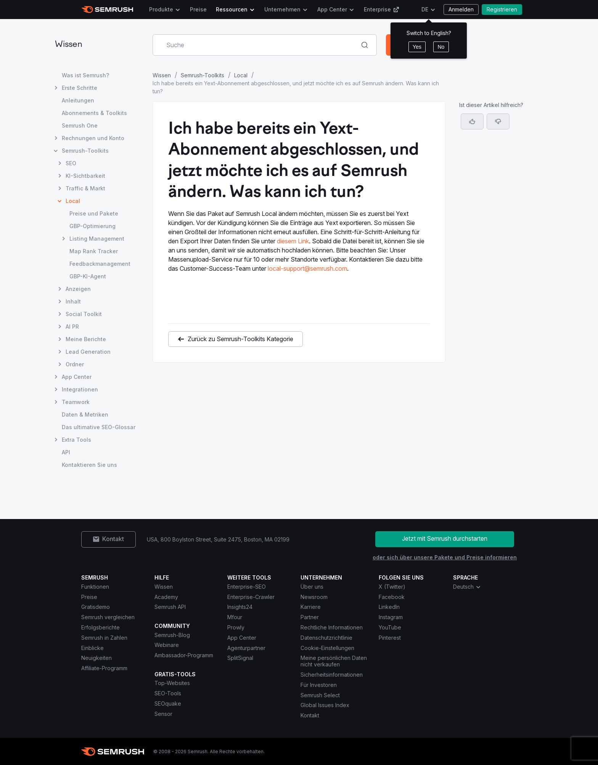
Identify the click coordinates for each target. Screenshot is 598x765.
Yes (417, 47)
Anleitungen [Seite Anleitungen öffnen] (78, 100)
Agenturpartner (246, 648)
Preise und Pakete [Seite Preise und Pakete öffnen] (93, 213)
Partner (310, 617)
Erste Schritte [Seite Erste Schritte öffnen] (79, 88)
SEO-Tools (167, 693)
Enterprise (381, 9)
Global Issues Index (325, 705)
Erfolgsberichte (100, 627)
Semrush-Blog (172, 635)
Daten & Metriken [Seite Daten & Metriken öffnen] (85, 414)
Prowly (235, 627)
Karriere (311, 607)
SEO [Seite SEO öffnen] (71, 163)
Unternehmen (282, 9)
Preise (198, 9)
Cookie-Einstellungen (327, 648)
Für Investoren (319, 685)
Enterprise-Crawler (251, 597)
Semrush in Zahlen (104, 637)
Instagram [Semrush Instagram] (391, 617)
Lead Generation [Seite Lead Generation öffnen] (88, 352)
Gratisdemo (95, 607)
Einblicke (92, 648)
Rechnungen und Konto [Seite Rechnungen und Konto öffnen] (93, 138)
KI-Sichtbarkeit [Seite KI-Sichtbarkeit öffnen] (85, 176)
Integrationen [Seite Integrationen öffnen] (80, 389)
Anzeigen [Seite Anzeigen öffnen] (78, 289)
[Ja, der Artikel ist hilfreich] (472, 121)
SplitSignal (240, 658)
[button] (498, 121)
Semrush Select (320, 695)
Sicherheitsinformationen (332, 674)
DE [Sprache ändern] (424, 9)
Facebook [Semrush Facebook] (392, 597)
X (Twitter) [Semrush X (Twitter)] (392, 586)
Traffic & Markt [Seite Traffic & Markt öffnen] (85, 188)
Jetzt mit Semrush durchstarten (444, 538)
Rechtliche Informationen (332, 627)
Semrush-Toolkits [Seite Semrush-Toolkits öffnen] (85, 150)
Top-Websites (172, 683)
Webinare (166, 645)
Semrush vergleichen (108, 617)
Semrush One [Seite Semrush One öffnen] (80, 125)
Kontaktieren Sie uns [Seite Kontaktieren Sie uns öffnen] (89, 465)
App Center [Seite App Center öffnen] (77, 377)
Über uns (312, 586)
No (440, 47)
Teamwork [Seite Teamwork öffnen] (76, 402)
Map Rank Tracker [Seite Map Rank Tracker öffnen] (93, 251)
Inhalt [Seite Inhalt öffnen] (73, 301)
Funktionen (95, 586)
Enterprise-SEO (246, 586)
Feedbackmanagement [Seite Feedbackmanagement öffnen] (99, 263)
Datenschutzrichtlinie (326, 637)
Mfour (234, 617)
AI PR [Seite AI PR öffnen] (72, 327)
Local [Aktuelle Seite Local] (73, 201)
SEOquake (167, 703)
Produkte (161, 9)
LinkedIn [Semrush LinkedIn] (389, 607)
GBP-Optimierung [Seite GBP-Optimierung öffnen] (92, 226)
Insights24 (239, 607)
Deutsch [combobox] (467, 587)
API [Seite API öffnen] (66, 452)
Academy (166, 597)
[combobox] (256, 45)
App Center (332, 9)
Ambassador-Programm (183, 655)
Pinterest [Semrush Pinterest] (390, 637)
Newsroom (314, 597)
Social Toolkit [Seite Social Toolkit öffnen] (84, 314)
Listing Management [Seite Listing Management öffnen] (96, 239)
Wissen (68, 45)
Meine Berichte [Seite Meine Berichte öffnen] (86, 339)
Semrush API (170, 607)
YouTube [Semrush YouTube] (390, 627)
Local (241, 75)
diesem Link (293, 241)
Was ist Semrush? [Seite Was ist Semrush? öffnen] (85, 75)
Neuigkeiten (96, 658)
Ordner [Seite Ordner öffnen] (75, 364)
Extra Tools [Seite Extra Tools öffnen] (76, 440)
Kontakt (310, 715)
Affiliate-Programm (104, 668)
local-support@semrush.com (307, 268)
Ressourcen (232, 9)
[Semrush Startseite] (107, 9)
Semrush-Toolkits (202, 75)
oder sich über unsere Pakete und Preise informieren (445, 557)
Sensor (163, 714)
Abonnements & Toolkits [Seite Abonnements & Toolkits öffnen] (94, 113)
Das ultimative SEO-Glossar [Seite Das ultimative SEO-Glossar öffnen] (98, 427)
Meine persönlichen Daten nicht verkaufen (334, 661)
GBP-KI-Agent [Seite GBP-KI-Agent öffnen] (87, 276)
